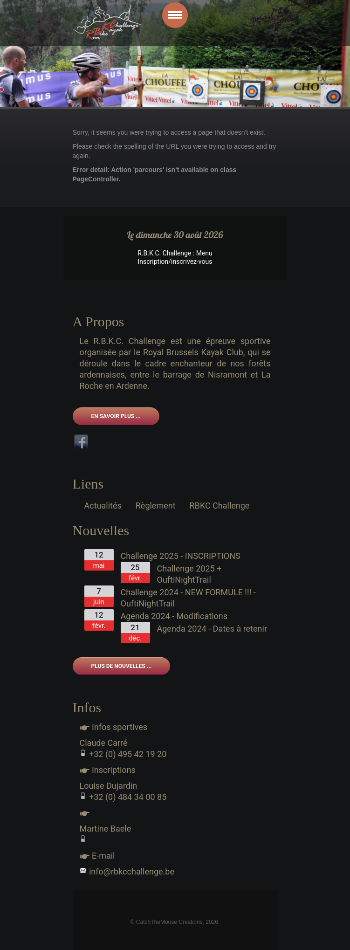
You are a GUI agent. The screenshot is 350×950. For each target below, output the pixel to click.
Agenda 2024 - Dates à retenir (212, 628)
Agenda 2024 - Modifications (174, 616)
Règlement (156, 505)
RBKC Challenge (220, 505)
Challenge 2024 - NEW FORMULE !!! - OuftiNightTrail (188, 597)
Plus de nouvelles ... (121, 666)
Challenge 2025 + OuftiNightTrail (189, 574)
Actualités (103, 505)
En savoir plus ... (116, 416)
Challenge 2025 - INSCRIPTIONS (180, 556)
